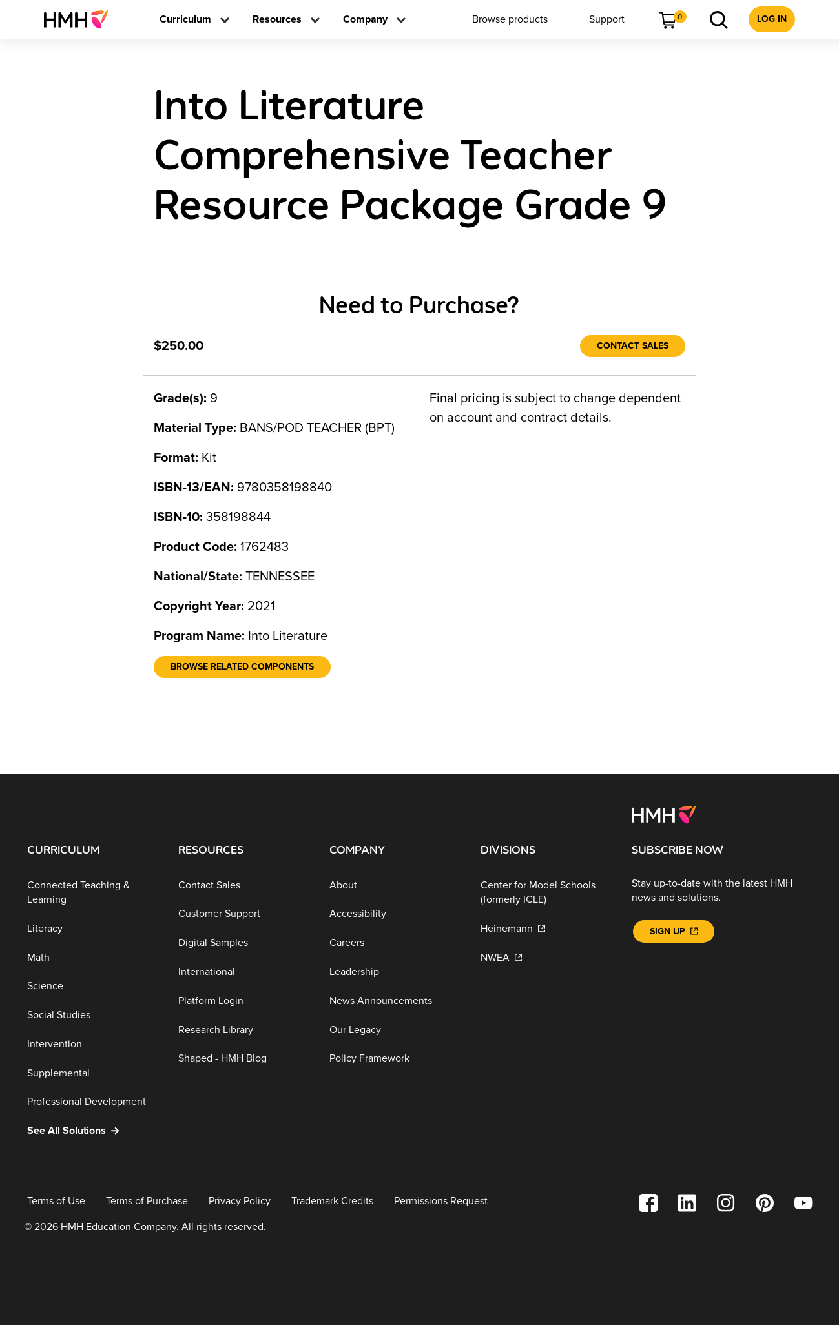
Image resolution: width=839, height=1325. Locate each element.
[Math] (92, 957)
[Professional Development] (92, 1101)
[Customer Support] (243, 914)
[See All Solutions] (92, 1130)
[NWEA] (545, 957)
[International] (243, 972)
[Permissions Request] (441, 1201)
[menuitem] (81, 19)
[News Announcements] (394, 1001)
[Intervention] (92, 1044)
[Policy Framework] (394, 1058)
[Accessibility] (394, 914)
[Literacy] (92, 928)
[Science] (92, 986)
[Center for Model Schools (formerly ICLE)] (545, 892)
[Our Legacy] (394, 1029)
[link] (81, 19)
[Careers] (394, 943)
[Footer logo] (664, 813)
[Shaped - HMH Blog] (243, 1058)
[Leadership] (394, 972)
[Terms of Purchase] (147, 1201)
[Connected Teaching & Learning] (92, 892)
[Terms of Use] (56, 1201)
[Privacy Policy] (239, 1201)
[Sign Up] (673, 931)
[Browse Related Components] (242, 667)
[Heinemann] (545, 928)
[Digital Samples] (243, 943)
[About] (394, 885)
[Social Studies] (92, 1015)
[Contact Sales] (632, 346)
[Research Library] (243, 1029)
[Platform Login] (243, 1001)
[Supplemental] (92, 1072)
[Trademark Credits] (332, 1201)
